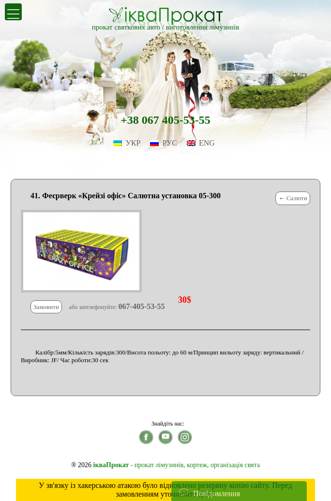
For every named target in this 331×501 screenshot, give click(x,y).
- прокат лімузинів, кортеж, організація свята (176, 465)
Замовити (46, 306)
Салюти (296, 198)
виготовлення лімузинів (203, 27)
